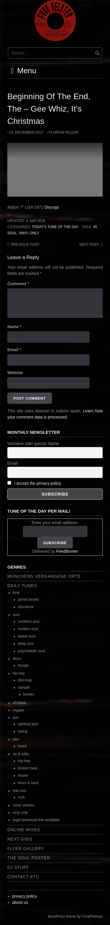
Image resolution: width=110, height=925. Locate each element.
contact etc (23, 876)
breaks (28, 694)
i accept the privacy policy (37, 483)
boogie (23, 665)
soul (12, 233)
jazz (16, 717)
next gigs (19, 839)
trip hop (24, 761)
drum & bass (28, 783)
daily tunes (22, 585)
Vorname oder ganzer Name (33, 443)
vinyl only (29, 233)
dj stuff (18, 867)
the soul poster (28, 858)
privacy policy (24, 896)
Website (15, 372)
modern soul (28, 629)
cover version (24, 805)
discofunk (25, 607)
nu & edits (21, 754)
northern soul (29, 622)
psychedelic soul (31, 651)
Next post (89, 245)
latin (16, 739)
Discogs (51, 207)
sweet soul (26, 636)
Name (14, 326)
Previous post (25, 245)
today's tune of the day (55, 227)
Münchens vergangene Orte (44, 576)
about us (20, 902)
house (23, 775)
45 (95, 227)
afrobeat (19, 703)
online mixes (23, 829)
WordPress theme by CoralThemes (75, 916)
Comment (18, 283)
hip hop (19, 673)
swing (22, 731)
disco (17, 659)
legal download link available (36, 820)
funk (16, 593)
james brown (28, 599)
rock (21, 797)
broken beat (28, 768)
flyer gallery (25, 848)
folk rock (19, 791)
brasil (22, 746)
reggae (18, 710)
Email (14, 349)
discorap (25, 680)
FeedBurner (67, 551)
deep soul (26, 644)
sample (24, 687)
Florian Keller (63, 132)
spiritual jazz (28, 724)
